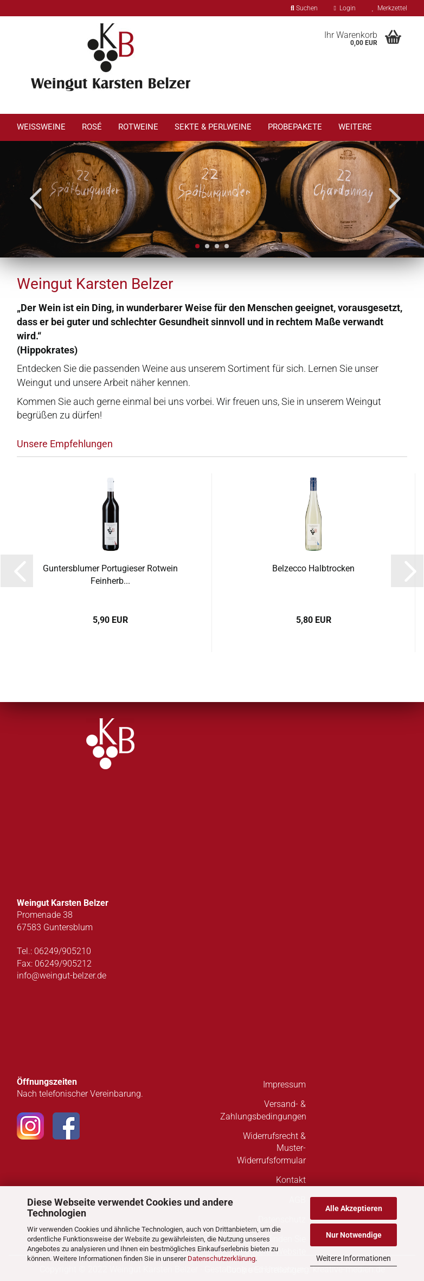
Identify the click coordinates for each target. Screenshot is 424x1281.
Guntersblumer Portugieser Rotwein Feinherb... (110, 574)
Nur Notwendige (354, 1235)
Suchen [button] (304, 8)
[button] (17, 571)
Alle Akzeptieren (353, 1208)
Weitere (355, 127)
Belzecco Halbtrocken (313, 568)
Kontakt (291, 1180)
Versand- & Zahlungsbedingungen (263, 1110)
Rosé (92, 127)
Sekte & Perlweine (213, 127)
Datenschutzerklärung (221, 1258)
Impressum (284, 1084)
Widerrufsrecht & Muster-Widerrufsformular (271, 1148)
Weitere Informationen (353, 1258)
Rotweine (138, 127)
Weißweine (41, 127)
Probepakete (295, 127)
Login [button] (345, 8)
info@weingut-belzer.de (61, 975)
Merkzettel (389, 8)
